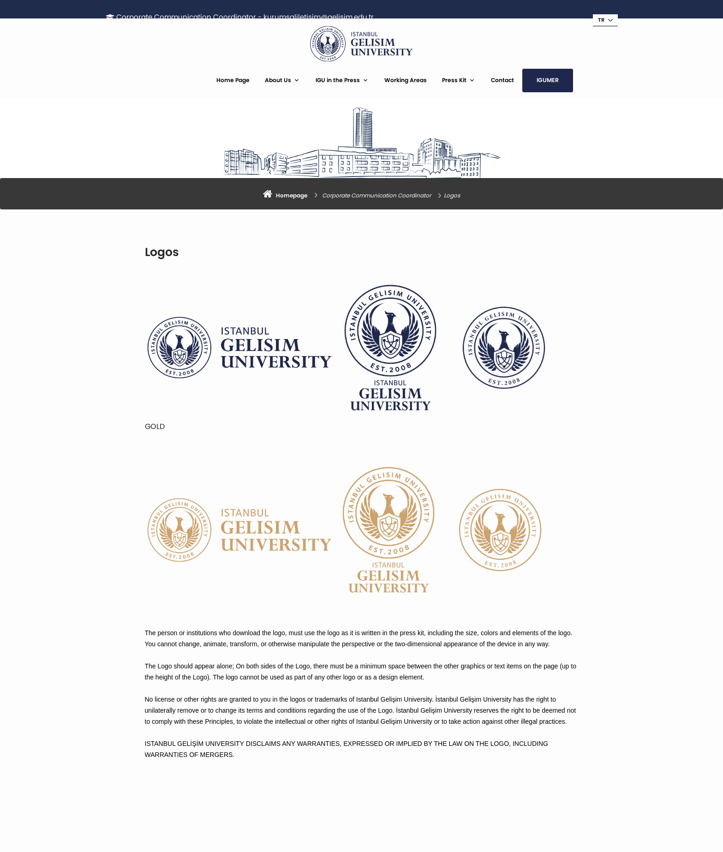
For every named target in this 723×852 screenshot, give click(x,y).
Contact (502, 80)
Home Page (233, 80)
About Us (278, 80)
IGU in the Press (338, 80)
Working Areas (405, 80)
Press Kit (454, 80)
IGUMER (548, 80)
